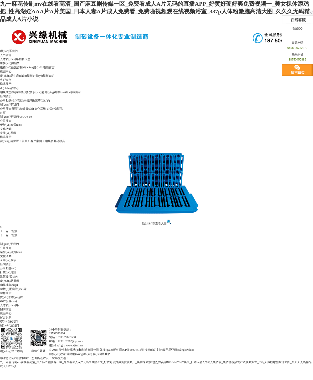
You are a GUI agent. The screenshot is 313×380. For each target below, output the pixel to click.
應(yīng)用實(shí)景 (56, 92)
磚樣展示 (75, 92)
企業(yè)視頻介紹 (43, 75)
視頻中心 (5, 71)
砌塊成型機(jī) (9, 92)
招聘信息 (24, 59)
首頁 (3, 112)
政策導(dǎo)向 (41, 100)
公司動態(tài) (8, 100)
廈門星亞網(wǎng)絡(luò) (178, 349)
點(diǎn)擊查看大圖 (156, 223)
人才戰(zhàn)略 (9, 59)
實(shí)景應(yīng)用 (12, 297)
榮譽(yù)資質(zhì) (23, 108)
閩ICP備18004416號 (131, 349)
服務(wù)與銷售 (10, 63)
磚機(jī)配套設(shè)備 (31, 92)
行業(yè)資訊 (24, 100)
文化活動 (40, 108)
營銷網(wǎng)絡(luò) (29, 67)
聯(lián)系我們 (9, 51)
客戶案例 (5, 79)
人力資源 (5, 55)
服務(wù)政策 (8, 67)
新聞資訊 (5, 96)
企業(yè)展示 (55, 108)
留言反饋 (5, 317)
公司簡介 (5, 108)
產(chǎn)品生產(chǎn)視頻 (16, 75)
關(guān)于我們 (9, 104)
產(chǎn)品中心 (9, 88)
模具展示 (5, 84)
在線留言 (49, 67)
